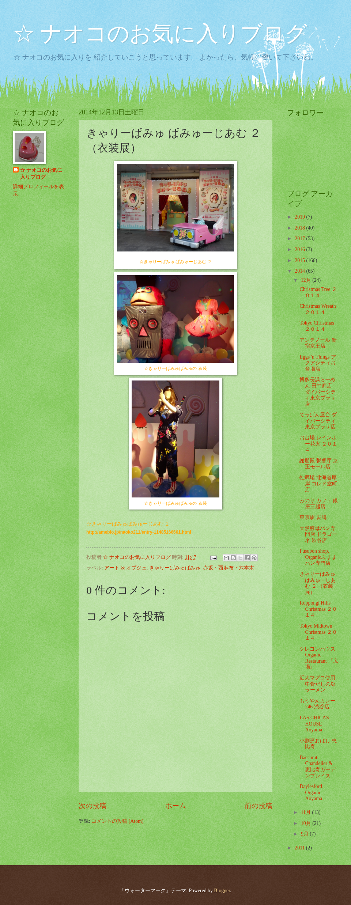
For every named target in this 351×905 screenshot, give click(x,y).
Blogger (222, 890)
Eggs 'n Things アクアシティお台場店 (317, 363)
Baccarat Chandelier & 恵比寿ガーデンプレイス (317, 767)
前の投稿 (258, 806)
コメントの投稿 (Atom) (117, 821)
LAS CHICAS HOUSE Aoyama (314, 723)
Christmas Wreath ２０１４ (317, 309)
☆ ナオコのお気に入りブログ (160, 34)
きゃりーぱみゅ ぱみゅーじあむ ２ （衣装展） (317, 583)
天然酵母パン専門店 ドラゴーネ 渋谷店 (318, 534)
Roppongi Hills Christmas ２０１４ (318, 609)
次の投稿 (92, 806)
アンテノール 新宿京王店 (317, 343)
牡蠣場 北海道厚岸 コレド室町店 (318, 483)
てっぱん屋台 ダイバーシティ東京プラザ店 (317, 420)
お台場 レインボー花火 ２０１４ (318, 443)
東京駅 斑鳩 (312, 517)
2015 (300, 260)
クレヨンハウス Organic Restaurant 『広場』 (318, 658)
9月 (305, 834)
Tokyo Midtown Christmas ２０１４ (318, 632)
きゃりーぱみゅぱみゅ (174, 568)
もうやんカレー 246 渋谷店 (317, 704)
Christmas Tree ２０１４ (317, 292)
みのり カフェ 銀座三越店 (318, 504)
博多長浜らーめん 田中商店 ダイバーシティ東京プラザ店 (317, 391)
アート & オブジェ (125, 568)
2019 (300, 217)
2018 (300, 228)
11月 (306, 812)
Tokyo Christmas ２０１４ (316, 326)
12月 (306, 280)
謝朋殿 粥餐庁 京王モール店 (318, 464)
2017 (300, 238)
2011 (300, 848)
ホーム (175, 806)
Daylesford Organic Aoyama (310, 792)
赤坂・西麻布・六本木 (228, 568)
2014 (300, 271)
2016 (300, 249)
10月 (306, 823)
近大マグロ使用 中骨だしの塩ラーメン (317, 684)
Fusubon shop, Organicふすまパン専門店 (317, 557)
